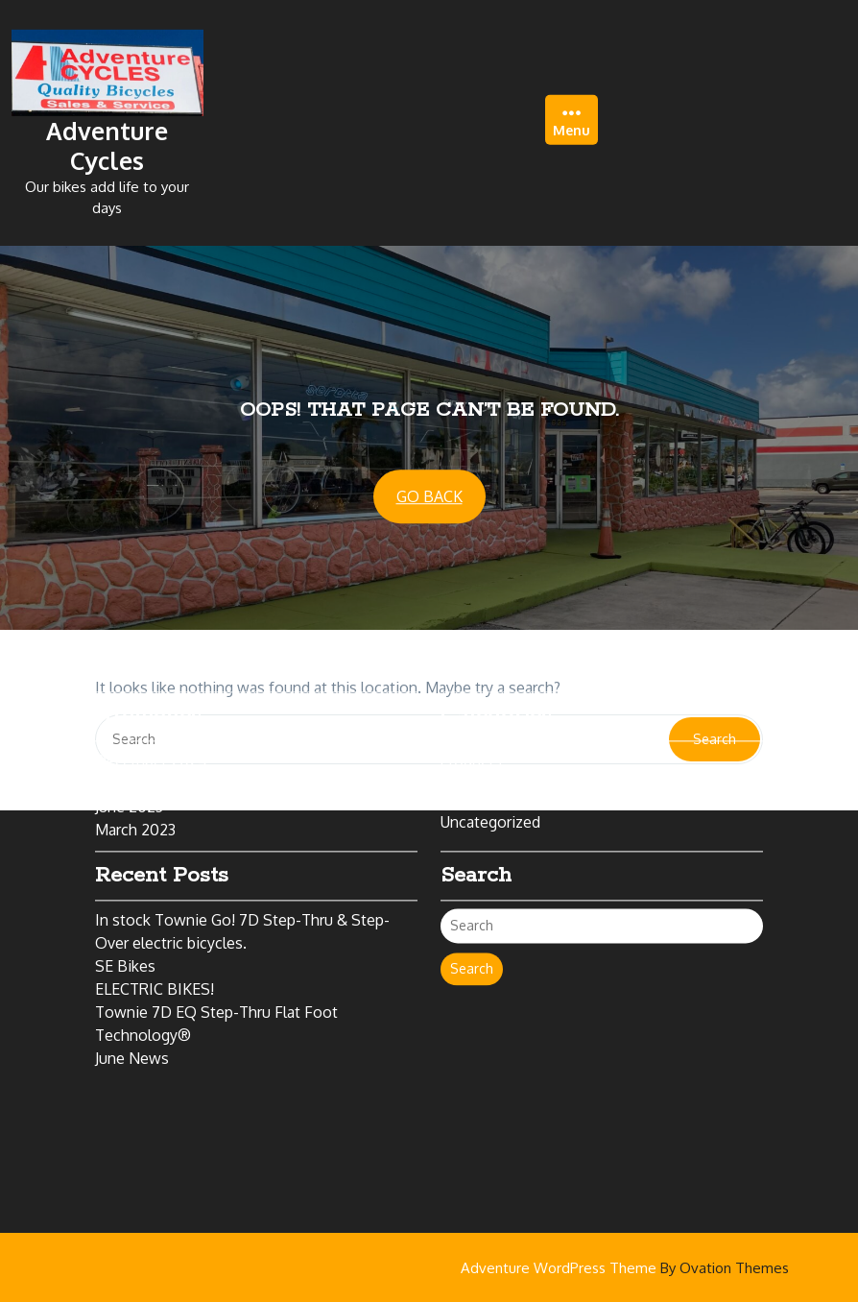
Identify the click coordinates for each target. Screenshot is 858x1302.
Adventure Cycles (107, 140)
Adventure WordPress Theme (625, 1268)
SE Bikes (125, 907)
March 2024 (136, 725)
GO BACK (429, 497)
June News (132, 999)
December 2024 (151, 701)
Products (471, 701)
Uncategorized (490, 763)
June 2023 (129, 748)
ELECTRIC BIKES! (154, 930)
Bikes (490, 725)
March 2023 (135, 771)
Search (471, 910)
